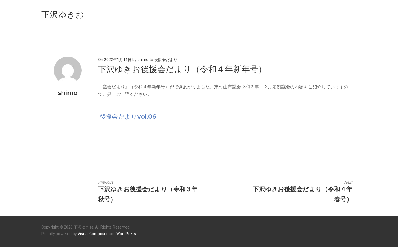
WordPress (126, 234)
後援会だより (165, 59)
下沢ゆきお (62, 14)
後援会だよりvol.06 (128, 116)
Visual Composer (93, 234)
